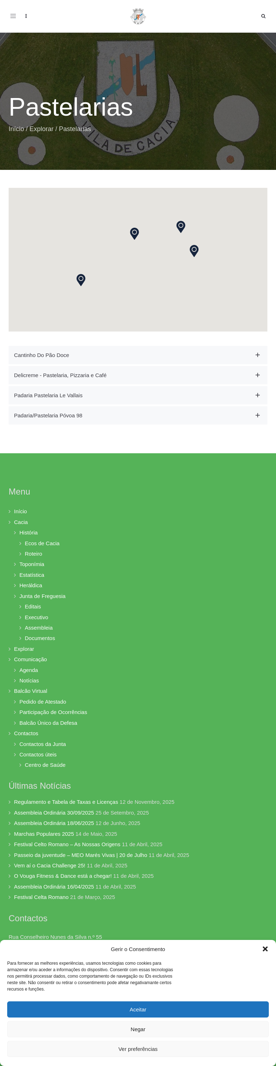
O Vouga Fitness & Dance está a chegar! (63, 876)
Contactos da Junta (42, 744)
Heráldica (30, 585)
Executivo (36, 617)
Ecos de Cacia (42, 543)
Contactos (26, 733)
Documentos (40, 638)
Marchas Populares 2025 (44, 834)
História (28, 532)
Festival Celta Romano (41, 897)
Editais (33, 606)
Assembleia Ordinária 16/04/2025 (54, 887)
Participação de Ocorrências (53, 712)
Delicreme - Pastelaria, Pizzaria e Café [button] (60, 375)
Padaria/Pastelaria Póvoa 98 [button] (48, 415)
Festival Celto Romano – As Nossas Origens (67, 844)
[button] (265, 949)
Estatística (31, 575)
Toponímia (31, 564)
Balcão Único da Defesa (48, 723)
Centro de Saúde (45, 765)
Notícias (29, 680)
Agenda (28, 670)
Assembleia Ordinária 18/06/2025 (54, 823)
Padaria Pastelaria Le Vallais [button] (48, 395)
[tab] (138, 355)
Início (16, 129)
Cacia (21, 522)
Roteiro (33, 554)
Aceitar (138, 1009)
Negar (138, 1029)
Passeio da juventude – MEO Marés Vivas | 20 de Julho (80, 855)
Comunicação (30, 659)
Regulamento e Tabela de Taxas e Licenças (66, 802)
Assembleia (39, 628)
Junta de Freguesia (42, 596)
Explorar (41, 129)
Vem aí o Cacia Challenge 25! (49, 865)
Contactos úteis (37, 754)
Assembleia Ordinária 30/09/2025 (54, 813)
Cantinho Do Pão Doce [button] (41, 355)
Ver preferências (137, 1049)
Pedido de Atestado (42, 702)
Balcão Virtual (30, 691)
